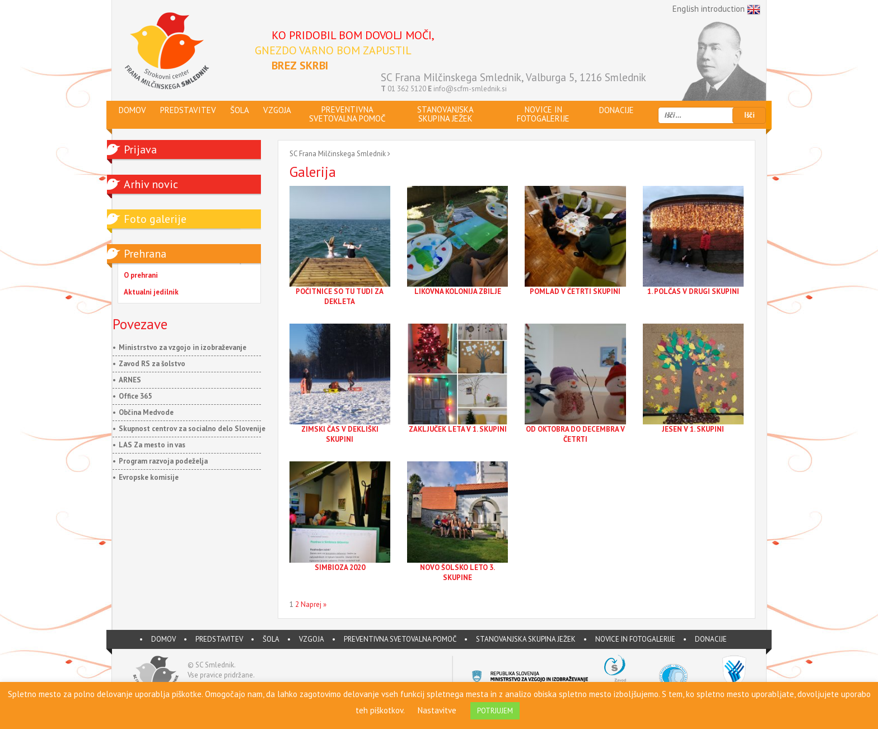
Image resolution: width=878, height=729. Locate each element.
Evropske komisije (149, 477)
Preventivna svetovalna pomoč (400, 639)
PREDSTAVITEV (219, 639)
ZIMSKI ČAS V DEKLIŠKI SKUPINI (340, 434)
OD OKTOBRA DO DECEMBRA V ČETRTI (575, 434)
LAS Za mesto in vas (152, 445)
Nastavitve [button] (437, 710)
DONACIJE (711, 639)
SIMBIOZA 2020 (340, 567)
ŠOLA (271, 639)
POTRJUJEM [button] (495, 711)
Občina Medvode (146, 412)
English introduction (716, 9)
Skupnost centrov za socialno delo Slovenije (192, 428)
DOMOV (163, 639)
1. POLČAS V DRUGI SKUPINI (693, 291)
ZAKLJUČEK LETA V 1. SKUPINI (458, 429)
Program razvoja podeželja (163, 461)
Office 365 (135, 396)
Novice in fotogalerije (635, 639)
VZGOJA (311, 639)
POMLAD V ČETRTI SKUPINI (575, 291)
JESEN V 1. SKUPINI (693, 429)
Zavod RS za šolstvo (152, 363)
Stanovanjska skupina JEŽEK (526, 639)
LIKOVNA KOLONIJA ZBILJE (457, 291)
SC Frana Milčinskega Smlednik (337, 153)
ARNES (130, 380)
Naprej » (313, 604)
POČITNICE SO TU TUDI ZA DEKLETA (340, 296)
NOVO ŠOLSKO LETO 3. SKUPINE (457, 572)
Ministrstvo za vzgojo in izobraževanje (182, 347)
